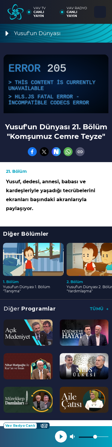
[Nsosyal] (56, 151)
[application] (56, 84)
